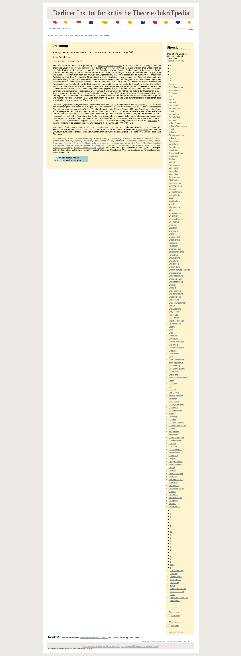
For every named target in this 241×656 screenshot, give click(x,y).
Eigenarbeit (174, 114)
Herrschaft (152, 120)
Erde (171, 333)
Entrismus (173, 285)
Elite (170, 210)
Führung (76, 143)
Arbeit (70, 116)
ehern (171, 99)
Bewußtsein (58, 141)
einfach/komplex (176, 123)
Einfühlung (173, 144)
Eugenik (172, 420)
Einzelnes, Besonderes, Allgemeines (174, 177)
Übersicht (175, 616)
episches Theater (176, 321)
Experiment (174, 485)
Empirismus (174, 222)
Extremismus (174, 507)
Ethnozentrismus (176, 411)
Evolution (173, 447)
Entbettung (173, 261)
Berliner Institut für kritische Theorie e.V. (94, 638)
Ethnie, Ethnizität (176, 405)
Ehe (111, 141)
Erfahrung (131, 141)
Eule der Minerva (176, 423)
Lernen (100, 147)
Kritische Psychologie (62, 147)
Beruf (158, 138)
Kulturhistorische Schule (85, 147)
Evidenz (172, 444)
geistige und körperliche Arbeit (126, 143)
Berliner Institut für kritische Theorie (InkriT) (79, 35)
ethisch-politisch (176, 396)
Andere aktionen (176, 632)
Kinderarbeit (124, 145)
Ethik (171, 387)
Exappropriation (176, 461)
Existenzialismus (145, 141)
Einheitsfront (174, 165)
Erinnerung (173, 339)
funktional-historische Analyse (95, 143)
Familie (157, 141)
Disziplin (77, 141)
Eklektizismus (175, 183)
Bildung (68, 141)
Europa (172, 429)
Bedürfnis (149, 138)
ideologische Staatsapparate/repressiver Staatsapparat (78, 145)
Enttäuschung (175, 297)
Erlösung (172, 351)
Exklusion (173, 477)
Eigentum (173, 120)
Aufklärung (113, 68)
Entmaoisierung (175, 279)
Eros (171, 357)
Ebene (171, 84)
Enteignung (174, 264)
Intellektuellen (142, 129)
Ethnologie (173, 408)
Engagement (174, 237)
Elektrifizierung (175, 186)
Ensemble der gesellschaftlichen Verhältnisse (176, 252)
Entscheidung (175, 291)
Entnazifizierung (176, 282)
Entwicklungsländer (177, 303)
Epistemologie (175, 324)
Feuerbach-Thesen (61, 143)
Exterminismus (175, 497)
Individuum (111, 145)
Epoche (172, 327)
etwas (171, 414)
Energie (172, 234)
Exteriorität (173, 495)
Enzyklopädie (174, 312)
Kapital (56, 123)
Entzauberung (175, 309)
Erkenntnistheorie (176, 348)
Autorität (127, 138)
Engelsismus (174, 240)
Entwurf (172, 306)
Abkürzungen (176, 576)
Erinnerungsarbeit (176, 342)
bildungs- (137, 107)
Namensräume (176, 61)
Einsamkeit (173, 171)
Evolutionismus (175, 450)
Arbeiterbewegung (105, 127)
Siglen (172, 585)
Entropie (172, 288)
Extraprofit (173, 501)
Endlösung (173, 231)
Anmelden (175, 625)
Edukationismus (84, 68)
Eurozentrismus (175, 441)
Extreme (172, 503)
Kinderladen (137, 145)
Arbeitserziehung (101, 138)
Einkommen (174, 168)
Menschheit (76, 100)
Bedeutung (138, 138)
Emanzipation (175, 213)
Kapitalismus (122, 118)
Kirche (113, 104)
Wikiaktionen (174, 612)
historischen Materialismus (110, 65)
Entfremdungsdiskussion (179, 270)
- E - (97, 35)
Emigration (173, 216)
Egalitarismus (175, 90)
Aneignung (61, 138)
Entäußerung (174, 258)
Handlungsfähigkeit (151, 143)
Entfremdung (174, 267)
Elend (171, 204)
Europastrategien (176, 438)
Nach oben (187, 641)
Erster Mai (173, 372)
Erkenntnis (173, 345)
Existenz (172, 471)
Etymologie (173, 417)
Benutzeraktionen (176, 622)
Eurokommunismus (177, 426)
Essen (171, 381)
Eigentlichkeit (174, 117)
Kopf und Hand (152, 145)
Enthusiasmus (175, 273)
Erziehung (66, 28)
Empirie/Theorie (176, 219)
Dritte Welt (87, 141)
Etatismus (173, 384)
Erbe (171, 330)
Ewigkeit (172, 459)
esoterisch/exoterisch (178, 378)
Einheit (172, 162)
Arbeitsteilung (141, 104)
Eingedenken (174, 147)
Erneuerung (174, 354)
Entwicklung (155, 84)
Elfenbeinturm (175, 207)
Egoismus (173, 93)
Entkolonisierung (176, 276)
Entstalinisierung (176, 294)
